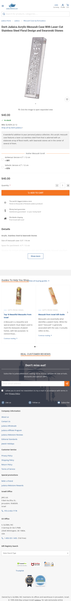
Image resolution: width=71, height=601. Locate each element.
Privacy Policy (14, 393)
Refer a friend (7, 481)
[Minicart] (67, 6)
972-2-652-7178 (10, 511)
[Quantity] (62, 185)
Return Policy (6, 464)
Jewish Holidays (7, 443)
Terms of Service (8, 469)
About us (5, 417)
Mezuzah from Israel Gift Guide (51, 314)
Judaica (17, 21)
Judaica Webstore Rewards (12, 485)
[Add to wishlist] (67, 99)
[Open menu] (2, 6)
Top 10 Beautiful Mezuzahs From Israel (17, 316)
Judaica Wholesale (8, 426)
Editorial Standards (9, 439)
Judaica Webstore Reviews (12, 435)
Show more (35, 256)
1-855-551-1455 (10, 538)
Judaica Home (6, 21)
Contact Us (5, 421)
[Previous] (3, 312)
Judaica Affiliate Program (11, 430)
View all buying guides (39, 281)
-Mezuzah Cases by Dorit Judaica (34, 21)
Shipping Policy (7, 460)
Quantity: (6, 185)
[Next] (68, 312)
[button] (35, 68)
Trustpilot (20, 570)
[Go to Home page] (12, 6)
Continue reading (10, 338)
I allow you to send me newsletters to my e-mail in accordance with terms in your (36, 392)
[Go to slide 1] (35, 103)
